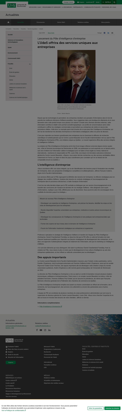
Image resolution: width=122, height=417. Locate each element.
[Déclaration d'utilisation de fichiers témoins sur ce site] (61, 408)
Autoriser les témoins (112, 408)
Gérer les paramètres (95, 408)
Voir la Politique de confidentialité (13, 410)
